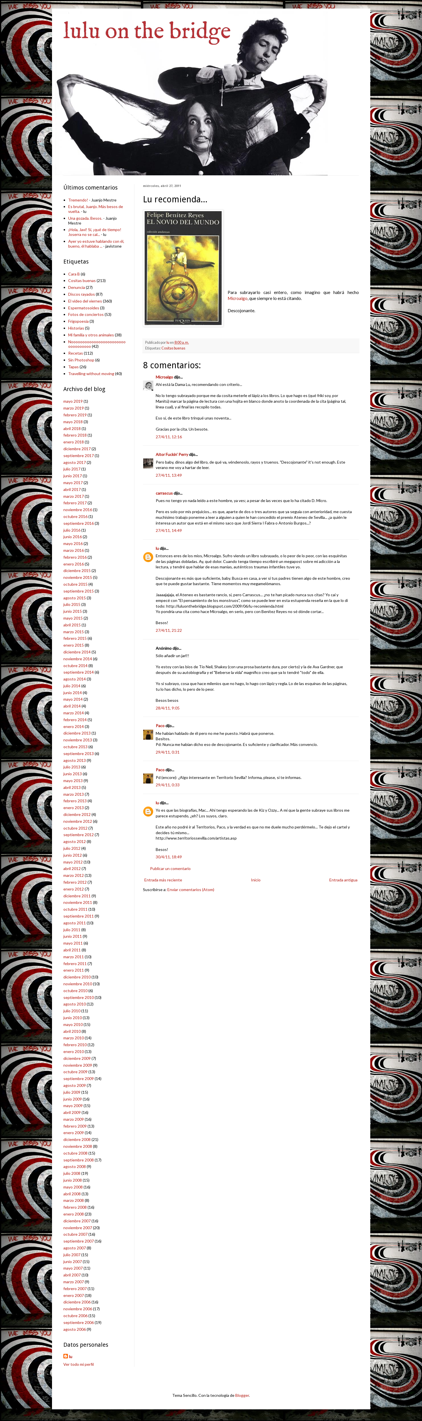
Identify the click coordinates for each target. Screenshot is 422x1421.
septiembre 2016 (78, 523)
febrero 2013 (75, 800)
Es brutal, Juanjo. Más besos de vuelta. (95, 209)
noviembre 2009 (77, 1065)
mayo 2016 (73, 543)
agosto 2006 (74, 1329)
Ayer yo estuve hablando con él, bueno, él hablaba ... (96, 243)
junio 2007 (72, 1261)
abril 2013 (72, 787)
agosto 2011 (74, 922)
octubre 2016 (75, 516)
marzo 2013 (73, 794)
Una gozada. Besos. (85, 218)
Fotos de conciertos (86, 314)
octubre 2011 (75, 909)
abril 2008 (72, 1193)
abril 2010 (72, 1031)
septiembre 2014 (78, 672)
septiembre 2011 (78, 916)
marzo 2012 (73, 875)
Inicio (256, 879)
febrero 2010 (75, 1044)
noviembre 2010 (77, 983)
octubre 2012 (75, 828)
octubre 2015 (75, 584)
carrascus (164, 493)
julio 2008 (71, 1173)
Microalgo (238, 298)
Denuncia (76, 287)
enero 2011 (73, 970)
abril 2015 (72, 624)
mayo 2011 (73, 943)
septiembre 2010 (78, 997)
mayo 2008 (73, 1186)
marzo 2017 (73, 496)
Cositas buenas (173, 348)
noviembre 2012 (77, 821)
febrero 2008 (75, 1207)
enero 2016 (73, 564)
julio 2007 (71, 1254)
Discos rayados (81, 294)
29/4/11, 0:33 (168, 784)
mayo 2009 (73, 1105)
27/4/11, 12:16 (169, 436)
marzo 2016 (73, 550)
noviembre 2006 (77, 1308)
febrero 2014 (75, 719)
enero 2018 (73, 441)
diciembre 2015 (77, 570)
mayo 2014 (73, 699)
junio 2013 (72, 773)
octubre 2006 (75, 1315)
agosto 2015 (74, 597)
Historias (76, 328)
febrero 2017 (75, 502)
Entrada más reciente (163, 879)
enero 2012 (73, 889)
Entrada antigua (343, 879)
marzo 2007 (73, 1281)
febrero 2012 (75, 882)
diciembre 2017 (77, 448)
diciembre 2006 (77, 1301)
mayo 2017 (73, 482)
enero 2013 (73, 807)
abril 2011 (72, 949)
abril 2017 (72, 489)
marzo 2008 (73, 1200)
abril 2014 (72, 706)
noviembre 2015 (77, 577)
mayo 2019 (73, 401)
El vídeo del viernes (85, 301)
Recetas (75, 353)
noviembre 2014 (77, 658)
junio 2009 (72, 1099)
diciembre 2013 (77, 733)
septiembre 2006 (78, 1322)
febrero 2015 (75, 638)
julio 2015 (71, 604)
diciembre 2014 (77, 651)
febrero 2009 (75, 1126)
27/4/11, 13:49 (169, 475)
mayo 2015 (73, 618)
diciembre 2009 (77, 1058)
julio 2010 (71, 1010)
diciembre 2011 (77, 895)
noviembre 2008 (77, 1146)
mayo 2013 (73, 780)
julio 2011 (71, 929)
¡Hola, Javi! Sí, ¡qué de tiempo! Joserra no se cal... (94, 232)
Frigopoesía (78, 321)
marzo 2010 (73, 1037)
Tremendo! (78, 200)
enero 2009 (73, 1132)
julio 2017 (71, 468)
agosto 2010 (74, 1004)
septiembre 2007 (78, 1241)
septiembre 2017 (78, 455)
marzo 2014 (73, 712)
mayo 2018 (73, 421)
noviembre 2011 (77, 902)
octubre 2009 (75, 1071)
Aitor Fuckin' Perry (172, 454)
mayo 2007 (73, 1268)
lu (157, 548)
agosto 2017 (74, 462)
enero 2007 (73, 1295)
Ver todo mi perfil (78, 1364)
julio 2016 (71, 530)
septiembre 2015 (78, 591)
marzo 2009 (73, 1119)
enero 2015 (73, 645)
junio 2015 (72, 611)
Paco (160, 725)
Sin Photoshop (81, 359)
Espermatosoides (83, 307)
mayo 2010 (73, 1024)
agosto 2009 (74, 1085)
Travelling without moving (91, 373)
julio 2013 (71, 766)
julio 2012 (71, 848)
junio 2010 (72, 1017)
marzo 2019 (73, 408)
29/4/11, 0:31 (168, 752)
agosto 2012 (74, 841)
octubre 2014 (75, 665)
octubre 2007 (75, 1234)
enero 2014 (73, 726)
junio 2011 (72, 936)
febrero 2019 (75, 414)
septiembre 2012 (78, 834)
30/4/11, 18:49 (169, 856)
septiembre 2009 (78, 1078)
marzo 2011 (73, 956)
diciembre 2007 (77, 1220)
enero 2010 (73, 1051)
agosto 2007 (74, 1247)
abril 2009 (72, 1112)
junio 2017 (72, 475)
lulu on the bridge (147, 32)
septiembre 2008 (78, 1159)
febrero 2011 (75, 963)
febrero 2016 (75, 557)
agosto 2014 (74, 678)
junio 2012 (72, 855)
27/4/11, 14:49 (169, 530)
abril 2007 (72, 1274)
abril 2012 (72, 868)
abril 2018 (72, 428)
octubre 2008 (75, 1153)
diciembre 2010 (77, 976)
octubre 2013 (75, 746)
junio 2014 (72, 692)
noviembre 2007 (77, 1227)
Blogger (242, 1395)
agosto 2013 (74, 760)
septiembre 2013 (78, 753)
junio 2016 (72, 536)
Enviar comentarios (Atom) (190, 889)
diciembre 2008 (77, 1139)
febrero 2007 (75, 1288)
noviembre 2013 (77, 739)
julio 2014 (71, 685)
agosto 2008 (74, 1166)
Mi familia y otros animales (91, 334)
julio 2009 (71, 1092)
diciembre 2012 (77, 814)
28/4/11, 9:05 (168, 708)
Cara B (74, 274)
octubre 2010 (75, 990)
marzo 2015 (73, 631)
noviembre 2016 (77, 509)
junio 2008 (72, 1180)
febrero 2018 (75, 435)
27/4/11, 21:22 (169, 630)
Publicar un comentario (170, 868)
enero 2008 (73, 1214)
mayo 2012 (73, 861)
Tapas (73, 366)
